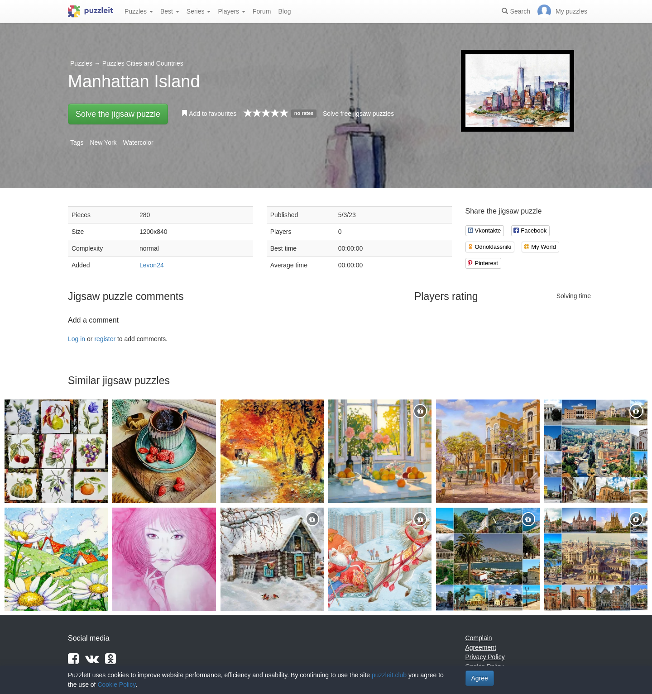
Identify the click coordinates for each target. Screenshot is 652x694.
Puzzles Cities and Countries (142, 63)
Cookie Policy (116, 684)
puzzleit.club (389, 675)
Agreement (480, 647)
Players (231, 11)
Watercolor (138, 142)
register (104, 338)
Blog (284, 11)
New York (103, 142)
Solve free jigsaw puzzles (358, 113)
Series (199, 11)
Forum (262, 11)
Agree (479, 678)
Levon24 (151, 265)
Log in (76, 338)
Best (169, 11)
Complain (478, 638)
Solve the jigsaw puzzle (118, 114)
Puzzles (139, 11)
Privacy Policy (485, 657)
